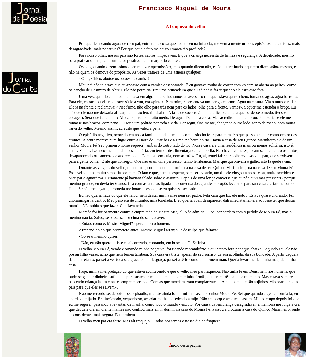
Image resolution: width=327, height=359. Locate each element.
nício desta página (186, 345)
